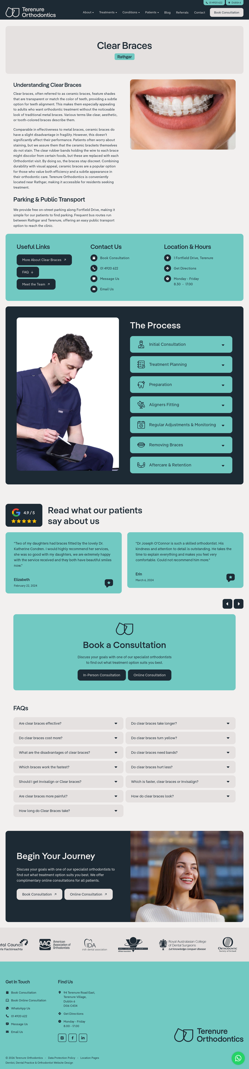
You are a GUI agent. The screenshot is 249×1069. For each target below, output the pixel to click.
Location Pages (89, 1057)
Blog (167, 13)
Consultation (226, 12)
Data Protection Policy (61, 1057)
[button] (88, 13)
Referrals (182, 13)
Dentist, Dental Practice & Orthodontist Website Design (39, 1062)
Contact (199, 13)
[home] (31, 12)
